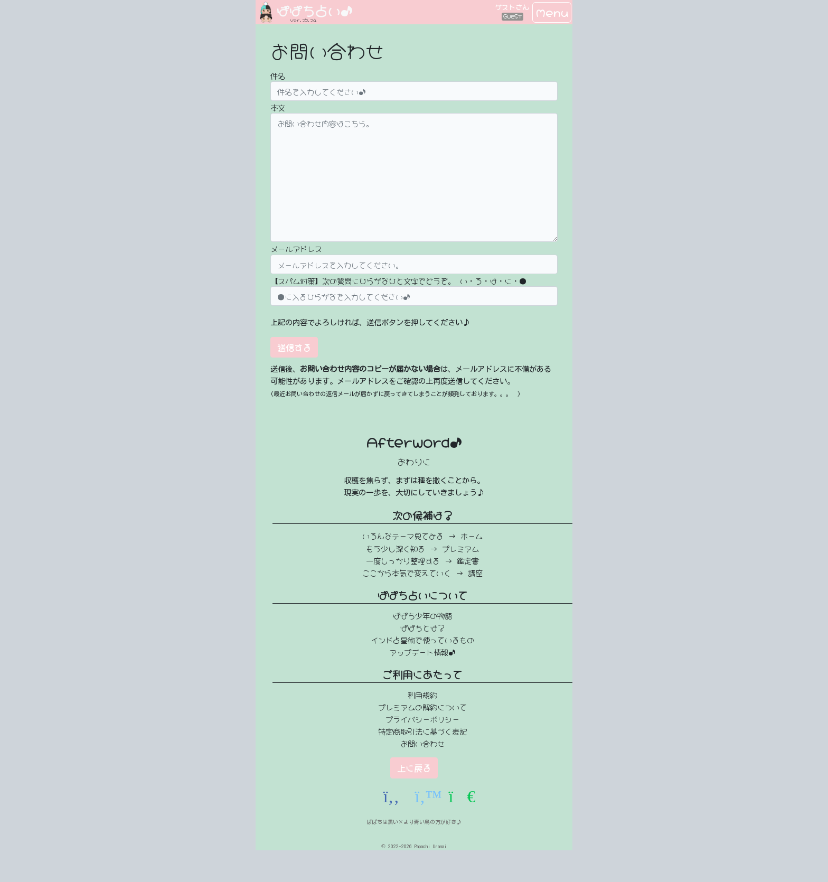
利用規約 (422, 694)
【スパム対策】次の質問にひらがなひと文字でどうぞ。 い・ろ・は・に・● (398, 280)
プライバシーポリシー (422, 718)
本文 (277, 106)
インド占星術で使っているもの (422, 639)
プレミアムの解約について (422, 706)
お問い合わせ (422, 742)
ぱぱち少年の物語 (422, 615)
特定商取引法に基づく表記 (422, 730)
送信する (294, 347)
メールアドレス (296, 248)
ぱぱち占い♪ (315, 10)
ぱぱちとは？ (422, 627)
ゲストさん (512, 7)
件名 (277, 75)
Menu (551, 12)
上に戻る (414, 767)
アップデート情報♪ (422, 651)
